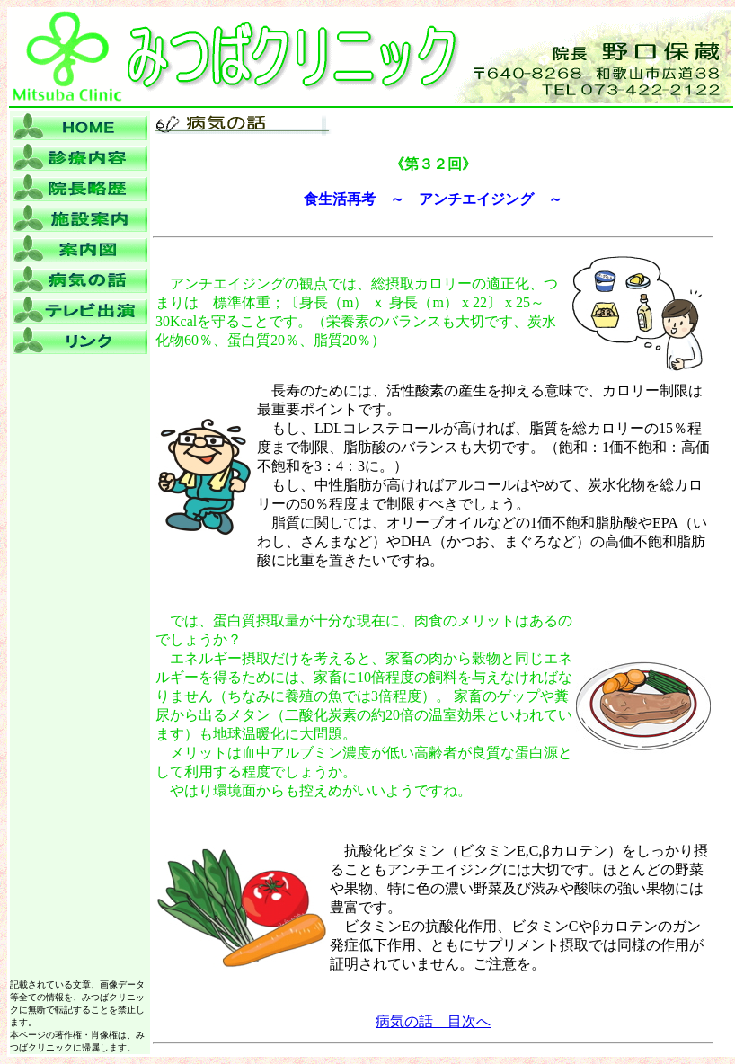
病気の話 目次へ (433, 1021)
